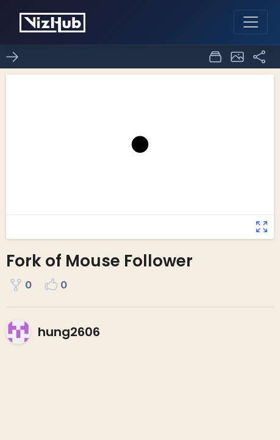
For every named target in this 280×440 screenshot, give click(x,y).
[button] (237, 56)
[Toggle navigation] (251, 22)
